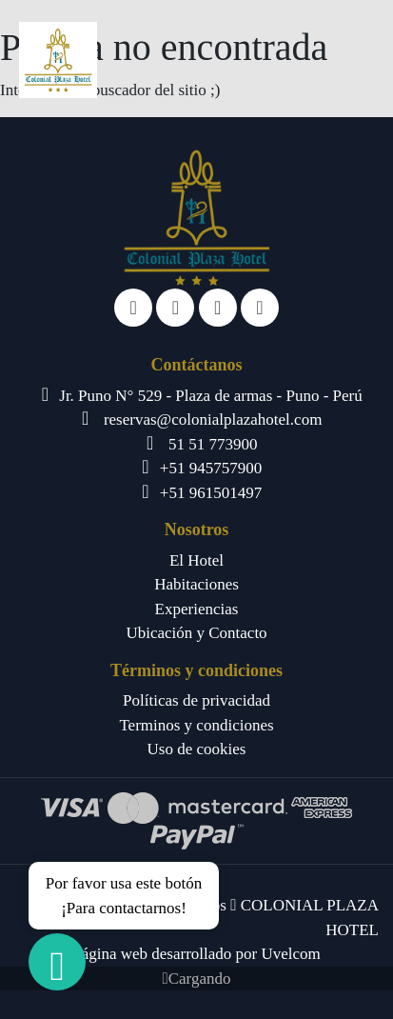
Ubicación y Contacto (196, 633)
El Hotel (196, 560)
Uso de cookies (196, 749)
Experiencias (197, 609)
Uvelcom (290, 954)
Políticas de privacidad (196, 700)
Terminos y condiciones (196, 725)
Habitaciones (196, 584)
